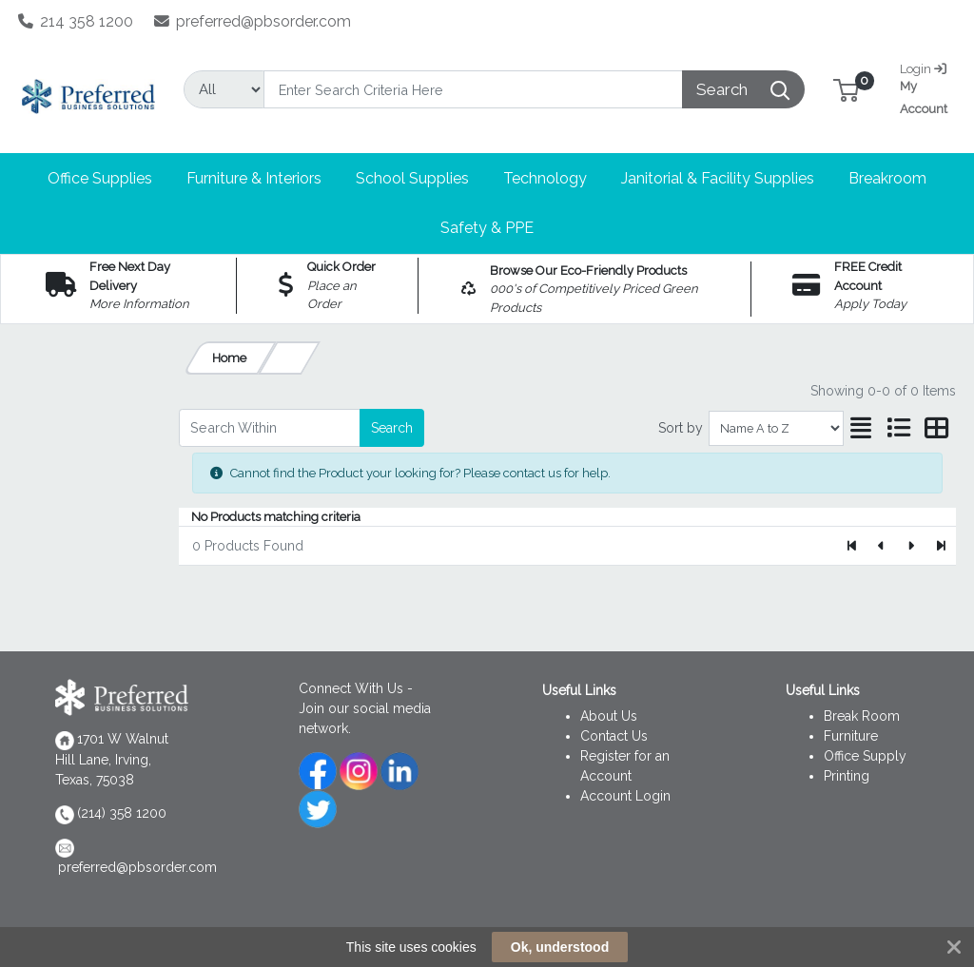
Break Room (862, 716)
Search (392, 427)
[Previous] (882, 546)
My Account (926, 87)
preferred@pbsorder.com (253, 21)
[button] (846, 89)
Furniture (851, 736)
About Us (608, 716)
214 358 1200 (76, 21)
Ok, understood (560, 947)
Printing (846, 775)
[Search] (473, 89)
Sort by (680, 427)
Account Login (625, 795)
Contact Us (614, 736)
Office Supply (865, 756)
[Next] (910, 546)
